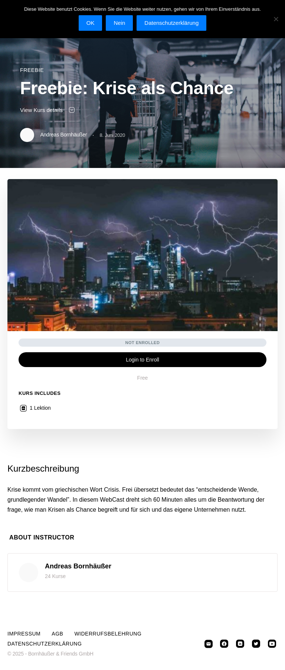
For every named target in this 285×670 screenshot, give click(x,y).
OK (90, 23)
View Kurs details (48, 110)
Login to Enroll (142, 360)
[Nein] (275, 19)
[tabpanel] (142, 489)
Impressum (23, 634)
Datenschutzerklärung (44, 644)
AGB (57, 634)
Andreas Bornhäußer (78, 566)
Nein (119, 23)
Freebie (32, 70)
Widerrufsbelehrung (107, 634)
